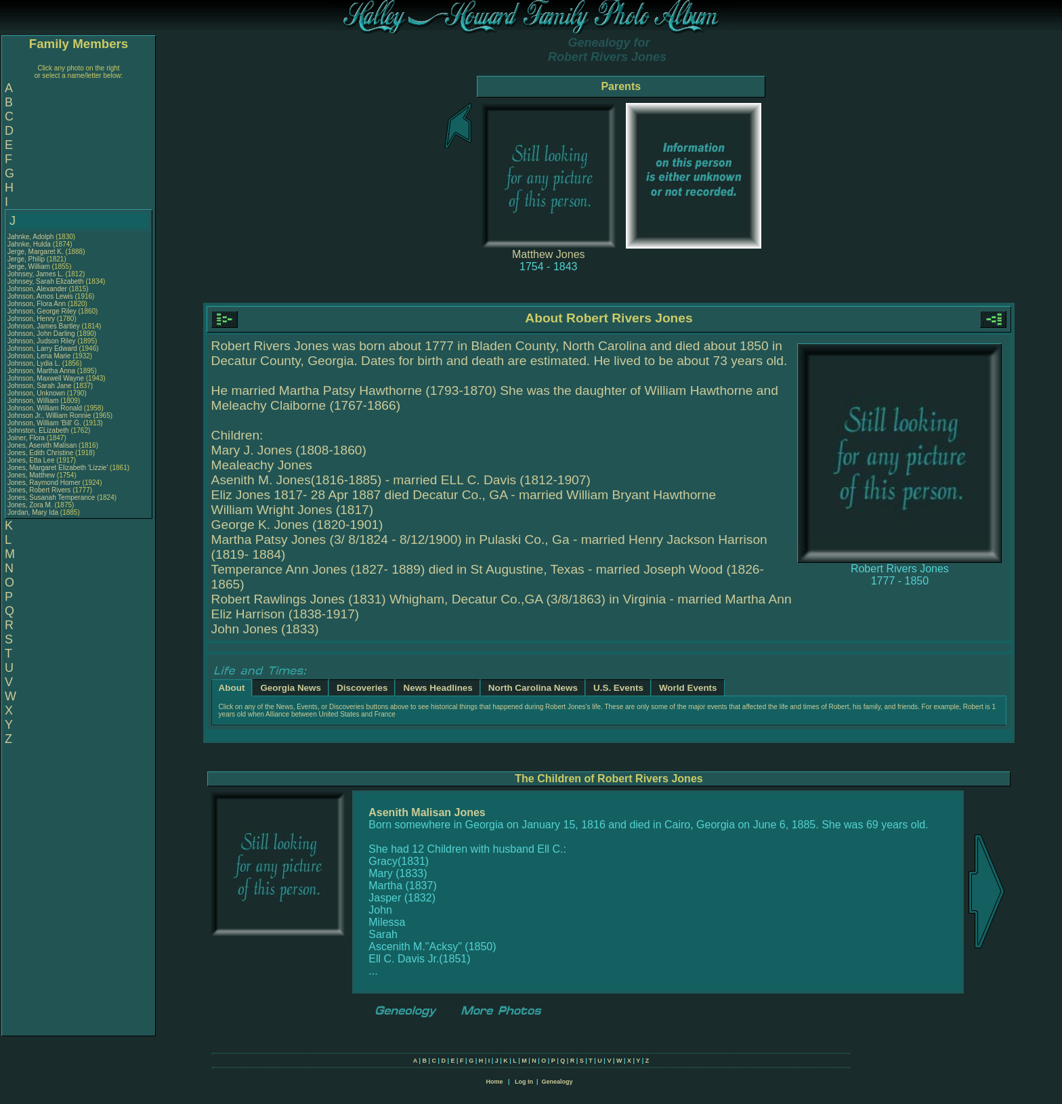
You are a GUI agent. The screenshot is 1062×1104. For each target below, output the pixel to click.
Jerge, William (29, 266)
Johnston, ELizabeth (38, 430)
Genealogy (557, 1081)
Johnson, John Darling (41, 333)
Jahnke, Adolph (31, 236)
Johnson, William (33, 400)
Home (494, 1081)
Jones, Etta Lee (31, 460)
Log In (524, 1081)
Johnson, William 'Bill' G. (44, 423)
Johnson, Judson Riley (41, 341)
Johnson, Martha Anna (41, 371)
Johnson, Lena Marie (38, 356)
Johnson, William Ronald (44, 408)
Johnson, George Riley (42, 311)
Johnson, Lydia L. (33, 363)
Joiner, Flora (27, 438)
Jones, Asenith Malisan (42, 445)
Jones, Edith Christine (40, 453)
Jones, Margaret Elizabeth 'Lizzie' (57, 467)
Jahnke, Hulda (30, 244)
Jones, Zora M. (30, 505)
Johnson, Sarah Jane (39, 385)
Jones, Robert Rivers (38, 490)
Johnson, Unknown (37, 393)
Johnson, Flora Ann (36, 303)
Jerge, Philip (27, 259)
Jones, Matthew (32, 475)
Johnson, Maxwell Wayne (45, 378)
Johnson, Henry (32, 318)
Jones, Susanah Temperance (51, 497)
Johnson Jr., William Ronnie (49, 415)
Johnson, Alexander (38, 289)
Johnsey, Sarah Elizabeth (45, 281)
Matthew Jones (548, 254)
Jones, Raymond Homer (44, 482)
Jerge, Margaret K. (35, 251)
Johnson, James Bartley (43, 326)
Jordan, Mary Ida (32, 512)
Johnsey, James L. (35, 274)
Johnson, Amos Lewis (40, 296)
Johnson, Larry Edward (42, 348)
